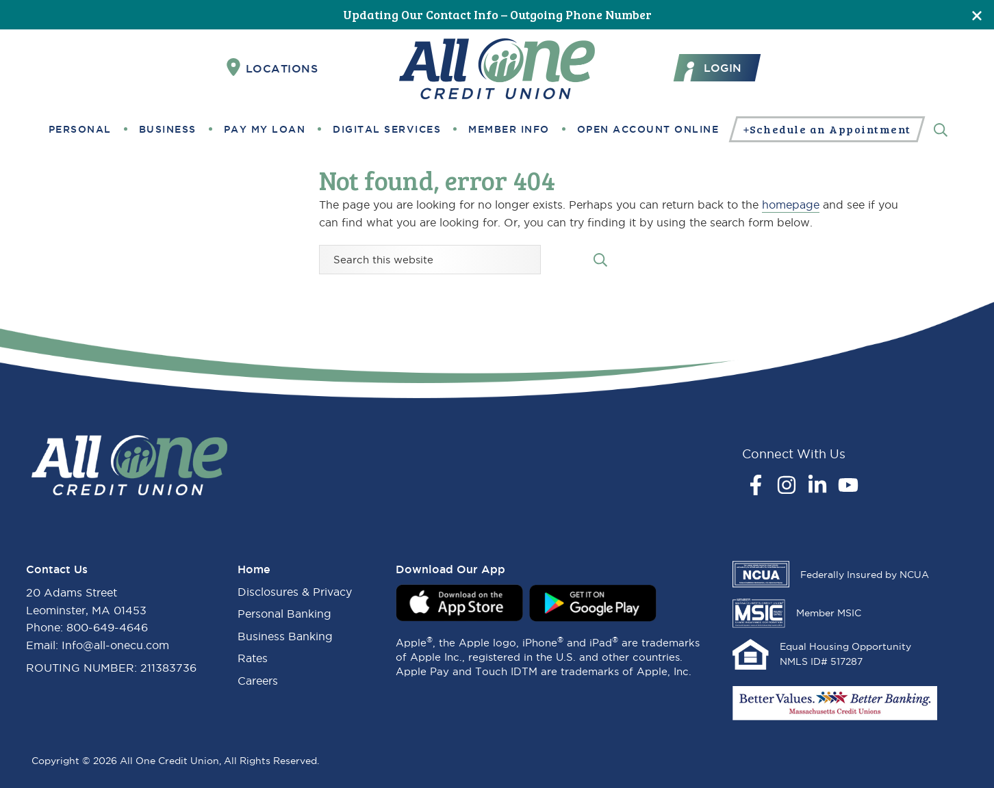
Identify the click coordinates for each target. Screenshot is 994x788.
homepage (790, 204)
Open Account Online (648, 129)
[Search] (940, 129)
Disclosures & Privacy (295, 592)
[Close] (976, 15)
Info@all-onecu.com (115, 645)
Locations (272, 68)
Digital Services (387, 129)
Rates (253, 658)
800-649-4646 (107, 627)
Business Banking (285, 636)
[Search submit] (600, 259)
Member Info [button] (509, 129)
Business (167, 129)
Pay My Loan (265, 129)
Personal (80, 129)
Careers (258, 680)
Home (254, 569)
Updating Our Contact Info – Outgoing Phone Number (497, 14)
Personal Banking (284, 613)
